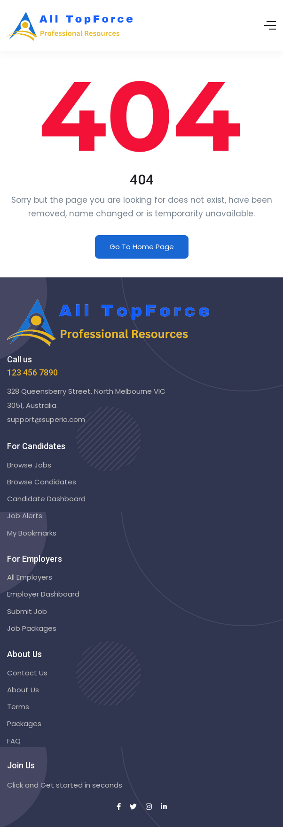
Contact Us (27, 673)
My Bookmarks (31, 533)
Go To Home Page (142, 247)
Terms (18, 707)
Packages (24, 723)
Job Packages (31, 628)
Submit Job (27, 611)
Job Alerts (24, 516)
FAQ (14, 741)
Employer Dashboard (43, 594)
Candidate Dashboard (46, 499)
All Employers (29, 577)
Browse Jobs (29, 465)
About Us (23, 690)
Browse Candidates (41, 482)
